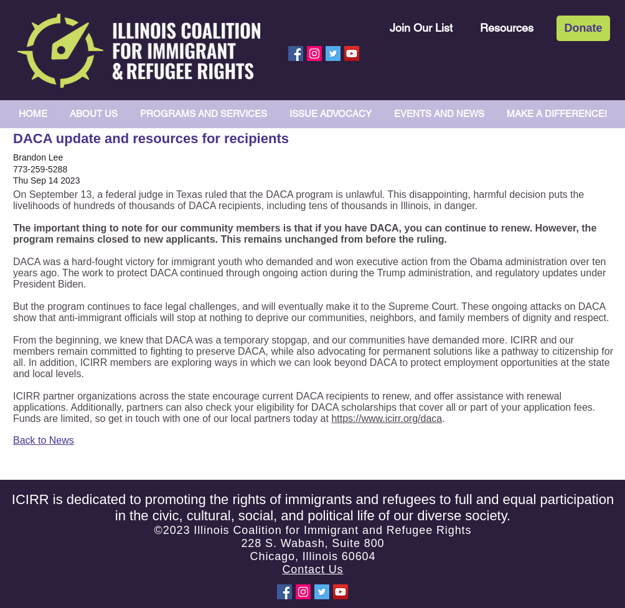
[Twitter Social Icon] (333, 53)
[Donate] (583, 28)
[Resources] (507, 27)
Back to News (43, 440)
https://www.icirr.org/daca (386, 418)
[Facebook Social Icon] (295, 53)
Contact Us (312, 569)
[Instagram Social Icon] (314, 53)
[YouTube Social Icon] (351, 53)
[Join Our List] (421, 27)
